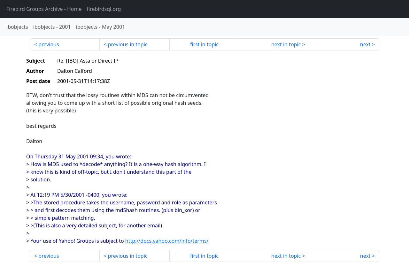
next (365, 44)
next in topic (286, 44)
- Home (44, 8)
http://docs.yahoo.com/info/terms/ (167, 240)
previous (48, 44)
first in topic (204, 44)
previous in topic (128, 44)
